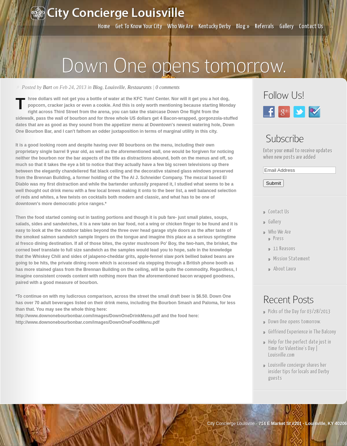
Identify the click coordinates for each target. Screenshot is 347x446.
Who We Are (180, 27)
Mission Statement (291, 259)
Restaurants (140, 87)
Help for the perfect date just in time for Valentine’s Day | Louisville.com (299, 348)
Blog (242, 27)
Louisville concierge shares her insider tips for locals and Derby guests (298, 371)
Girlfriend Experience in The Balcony (302, 332)
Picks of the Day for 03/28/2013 (299, 311)
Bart (47, 87)
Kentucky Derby (214, 27)
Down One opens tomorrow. (294, 321)
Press (278, 238)
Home (104, 27)
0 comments (167, 87)
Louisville (115, 87)
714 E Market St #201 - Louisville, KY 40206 (302, 423)
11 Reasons (284, 248)
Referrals (264, 27)
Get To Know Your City (138, 27)
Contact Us (311, 27)
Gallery (286, 27)
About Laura (284, 269)
